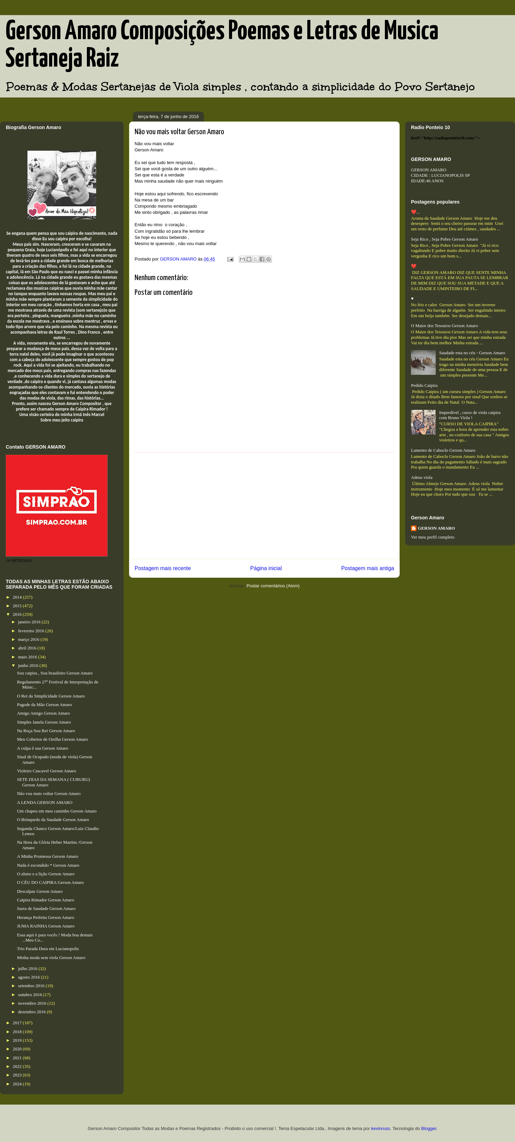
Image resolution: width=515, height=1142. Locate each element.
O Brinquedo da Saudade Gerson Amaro (53, 819)
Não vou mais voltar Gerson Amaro (48, 793)
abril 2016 (27, 647)
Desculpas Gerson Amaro (39, 891)
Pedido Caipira (424, 385)
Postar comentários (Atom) (273, 585)
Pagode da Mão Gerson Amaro (44, 704)
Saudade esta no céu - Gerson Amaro (472, 352)
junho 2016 (28, 665)
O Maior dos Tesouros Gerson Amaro (444, 325)
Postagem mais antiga (367, 568)
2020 (18, 1048)
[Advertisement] (264, 506)
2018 (18, 1031)
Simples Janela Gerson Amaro (44, 722)
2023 (18, 1074)
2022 (18, 1066)
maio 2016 (28, 656)
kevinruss (380, 1128)
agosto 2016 (29, 977)
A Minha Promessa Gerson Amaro (47, 856)
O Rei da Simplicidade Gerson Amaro (51, 696)
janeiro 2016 (30, 621)
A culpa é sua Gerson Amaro (42, 748)
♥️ (412, 298)
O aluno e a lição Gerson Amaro (46, 873)
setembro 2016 (32, 985)
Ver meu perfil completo (433, 537)
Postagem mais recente (163, 568)
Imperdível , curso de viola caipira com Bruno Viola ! (469, 415)
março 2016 (29, 639)
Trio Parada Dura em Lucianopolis (48, 948)
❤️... (415, 212)
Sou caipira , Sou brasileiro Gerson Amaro (55, 673)
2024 (18, 1083)
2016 (18, 614)
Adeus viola (421, 477)
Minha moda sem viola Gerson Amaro (51, 957)
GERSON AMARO (436, 528)
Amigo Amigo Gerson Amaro (43, 713)
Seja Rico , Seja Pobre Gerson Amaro (444, 239)
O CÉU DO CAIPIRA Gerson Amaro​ (50, 882)
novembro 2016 (32, 1003)
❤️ (413, 266)
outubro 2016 (30, 994)
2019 (18, 1040)
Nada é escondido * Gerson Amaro (48, 865)
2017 (18, 1022)
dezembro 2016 (32, 1011)
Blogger (428, 1128)
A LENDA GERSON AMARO (44, 802)
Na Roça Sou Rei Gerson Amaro (46, 730)
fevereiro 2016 (31, 630)
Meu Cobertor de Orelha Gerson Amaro (52, 739)
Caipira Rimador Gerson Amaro (45, 899)
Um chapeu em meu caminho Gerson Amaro (56, 811)
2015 (18, 605)
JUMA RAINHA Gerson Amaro (45, 925)
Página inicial (266, 568)
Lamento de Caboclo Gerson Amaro (443, 450)
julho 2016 (28, 968)
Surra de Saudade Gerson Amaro (46, 908)
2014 (18, 597)
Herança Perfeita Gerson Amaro (45, 917)
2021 (18, 1057)
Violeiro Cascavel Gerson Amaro (46, 770)
